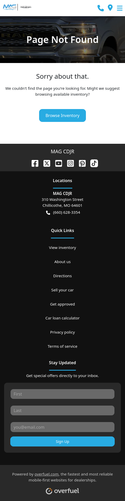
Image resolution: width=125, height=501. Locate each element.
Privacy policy (62, 332)
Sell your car (62, 289)
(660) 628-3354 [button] (63, 212)
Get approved (62, 304)
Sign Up (62, 441)
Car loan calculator (62, 317)
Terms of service (62, 346)
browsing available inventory (61, 94)
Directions (62, 275)
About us (62, 261)
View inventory (62, 247)
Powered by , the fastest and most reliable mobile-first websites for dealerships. (62, 481)
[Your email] (62, 427)
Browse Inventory (62, 115)
